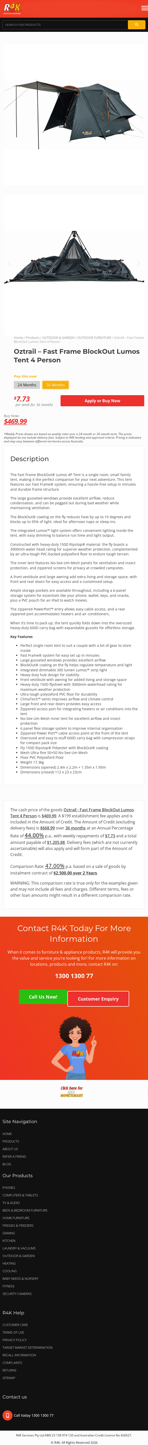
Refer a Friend (14, 1156)
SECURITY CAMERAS (17, 1293)
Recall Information (19, 1355)
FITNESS (8, 1286)
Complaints (12, 1362)
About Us (10, 1149)
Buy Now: (74, 419)
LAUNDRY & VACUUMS (20, 1248)
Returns (9, 1370)
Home (18, 337)
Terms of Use (13, 1332)
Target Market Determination (28, 1347)
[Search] (136, 24)
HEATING (9, 1263)
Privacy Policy (15, 1340)
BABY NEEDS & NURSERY (20, 1278)
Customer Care (15, 1324)
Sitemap (9, 1378)
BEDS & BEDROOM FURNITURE (26, 1210)
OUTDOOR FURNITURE (94, 337)
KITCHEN (9, 1240)
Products (32, 337)
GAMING (9, 1233)
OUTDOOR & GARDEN (58, 337)
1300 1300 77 (74, 976)
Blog (7, 1164)
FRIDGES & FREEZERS (18, 1225)
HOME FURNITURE (16, 1218)
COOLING (10, 1271)
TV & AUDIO (12, 1202)
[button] (9, 263)
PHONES (10, 1187)
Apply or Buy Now (102, 401)
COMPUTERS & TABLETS (21, 1195)
